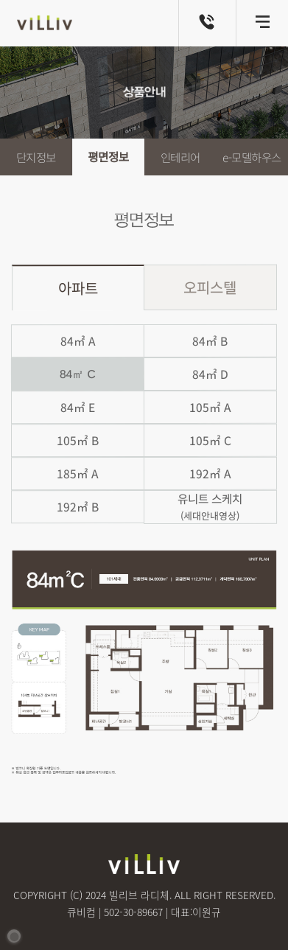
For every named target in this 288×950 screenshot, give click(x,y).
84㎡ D (210, 374)
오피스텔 (209, 286)
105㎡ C (210, 440)
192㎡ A (210, 473)
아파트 (78, 287)
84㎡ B (210, 340)
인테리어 (180, 157)
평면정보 (108, 157)
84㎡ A (77, 340)
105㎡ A (210, 407)
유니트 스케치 (210, 506)
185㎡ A (77, 473)
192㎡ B (78, 506)
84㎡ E (77, 407)
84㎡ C (78, 374)
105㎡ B (78, 440)
